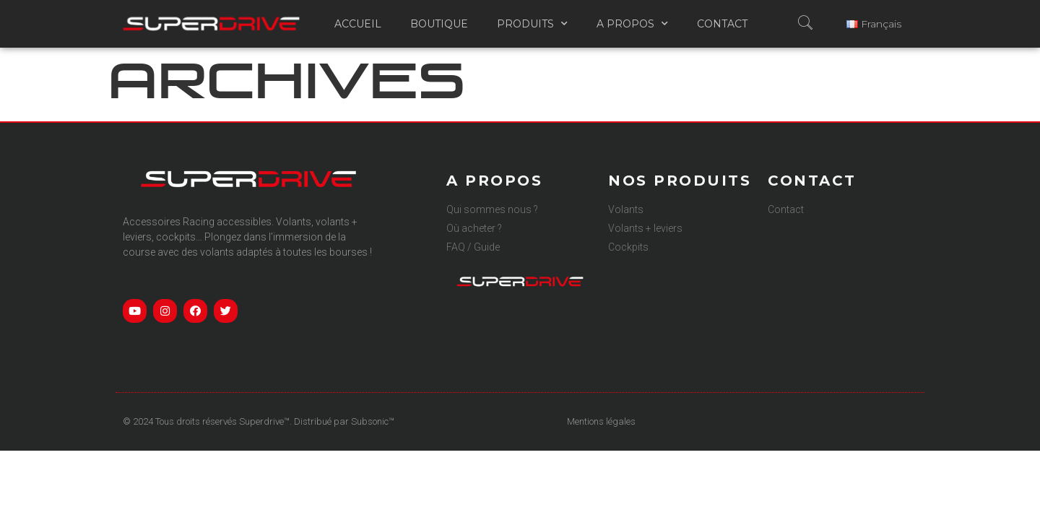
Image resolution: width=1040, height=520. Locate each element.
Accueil (357, 23)
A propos (632, 24)
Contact (722, 23)
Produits (532, 24)
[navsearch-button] (799, 24)
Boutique (439, 23)
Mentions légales (601, 421)
